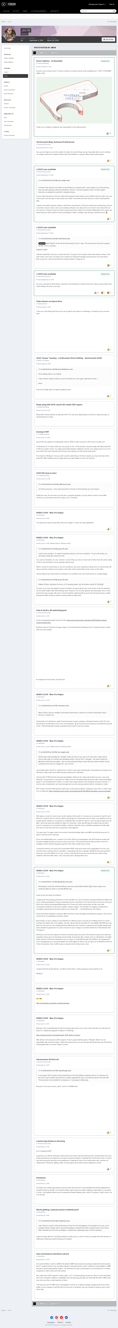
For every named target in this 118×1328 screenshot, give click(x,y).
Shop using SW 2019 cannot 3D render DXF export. (59, 405)
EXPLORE (6, 11)
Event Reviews (8, 93)
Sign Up (111, 4)
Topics (6, 72)
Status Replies (8, 62)
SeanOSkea (62, 238)
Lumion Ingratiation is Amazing (50, 1141)
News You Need (43, 360)
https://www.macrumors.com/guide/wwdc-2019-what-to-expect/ (58, 1035)
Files (5, 117)
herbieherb (62, 1221)
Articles (6, 103)
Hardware (41, 515)
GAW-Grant (63, 484)
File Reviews (8, 125)
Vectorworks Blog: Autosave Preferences (55, 142)
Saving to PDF (42, 432)
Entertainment (42, 304)
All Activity (7, 48)
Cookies (68, 1322)
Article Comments (9, 107)
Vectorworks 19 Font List (47, 1059)
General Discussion (44, 144)
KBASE (25, 11)
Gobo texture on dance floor (49, 301)
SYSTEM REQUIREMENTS (39, 11)
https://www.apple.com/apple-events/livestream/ (53, 1003)
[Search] (89, 11)
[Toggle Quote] (39, 180)
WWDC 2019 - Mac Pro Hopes (49, 513)
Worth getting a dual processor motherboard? (57, 1210)
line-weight (62, 180)
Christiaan (61, 705)
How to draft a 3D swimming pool (51, 610)
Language (51, 1322)
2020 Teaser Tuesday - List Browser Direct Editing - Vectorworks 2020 (69, 358)
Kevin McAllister (63, 369)
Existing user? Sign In (97, 4)
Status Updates (9, 58)
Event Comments (9, 90)
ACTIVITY (16, 11)
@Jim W (42, 243)
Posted (44, 66)
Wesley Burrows (63, 882)
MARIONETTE (55, 11)
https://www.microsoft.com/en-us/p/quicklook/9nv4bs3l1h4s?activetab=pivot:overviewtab (80, 791)
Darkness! (41, 1178)
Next (42, 53)
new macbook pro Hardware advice (52, 1254)
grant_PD (61, 549)
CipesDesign (63, 1070)
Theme (60, 1322)
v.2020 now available (46, 169)
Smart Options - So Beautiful (49, 61)
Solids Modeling (43, 63)
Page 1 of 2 (55, 53)
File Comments (9, 121)
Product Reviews (9, 135)
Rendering (41, 1180)
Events (6, 86)
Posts (5, 76)
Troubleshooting (43, 434)
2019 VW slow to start (46, 473)
